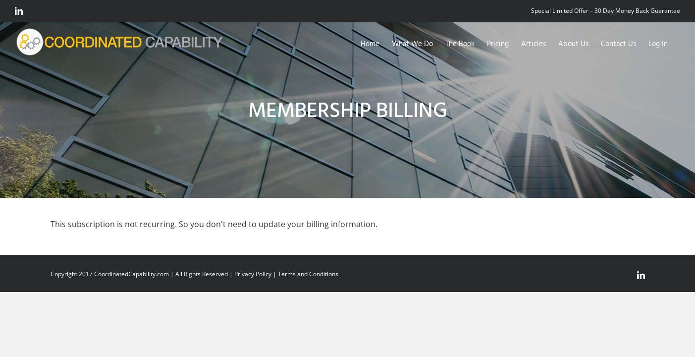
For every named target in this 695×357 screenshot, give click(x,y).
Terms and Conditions (308, 274)
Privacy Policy (252, 274)
